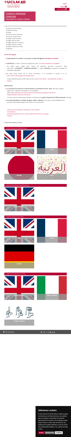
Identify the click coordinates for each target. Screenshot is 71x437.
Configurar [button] (59, 432)
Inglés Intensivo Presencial (14, 42)
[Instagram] (42, 332)
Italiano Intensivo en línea (14, 46)
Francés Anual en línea (13, 36)
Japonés (9, 48)
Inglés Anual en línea (13, 40)
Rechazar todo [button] (50, 432)
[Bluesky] (51, 332)
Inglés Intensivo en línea (14, 44)
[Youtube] (55, 332)
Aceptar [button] (41, 432)
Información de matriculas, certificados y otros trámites (23, 110)
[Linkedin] (52, 332)
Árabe (8, 32)
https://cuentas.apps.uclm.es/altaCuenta (22, 75)
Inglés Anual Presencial (13, 38)
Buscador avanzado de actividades (49, 63)
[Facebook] (48, 332)
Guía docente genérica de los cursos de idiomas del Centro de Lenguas (28, 114)
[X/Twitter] (47, 332)
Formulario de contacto (52, 58)
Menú (64, 6)
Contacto (9, 116)
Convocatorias (11, 112)
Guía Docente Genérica (13, 28)
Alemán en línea (11, 30)
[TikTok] (44, 332)
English (65, 4)
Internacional (62, 9)
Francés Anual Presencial (14, 34)
